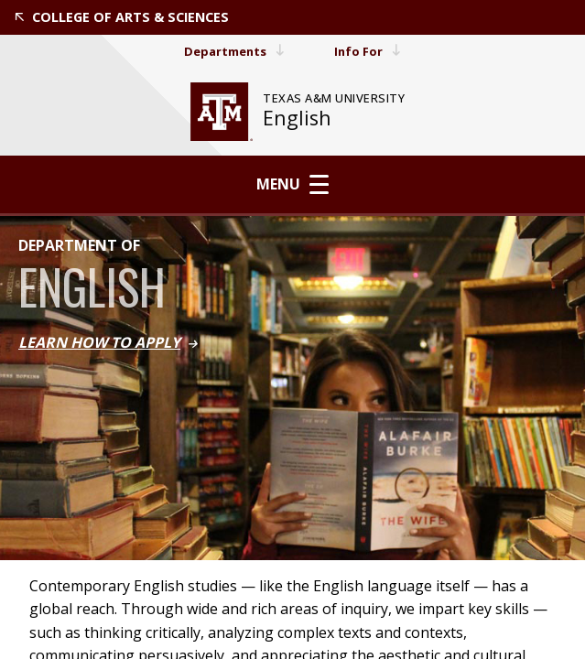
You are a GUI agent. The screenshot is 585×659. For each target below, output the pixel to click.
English (297, 117)
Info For (371, 50)
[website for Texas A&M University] (221, 111)
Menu (292, 184)
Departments (233, 50)
